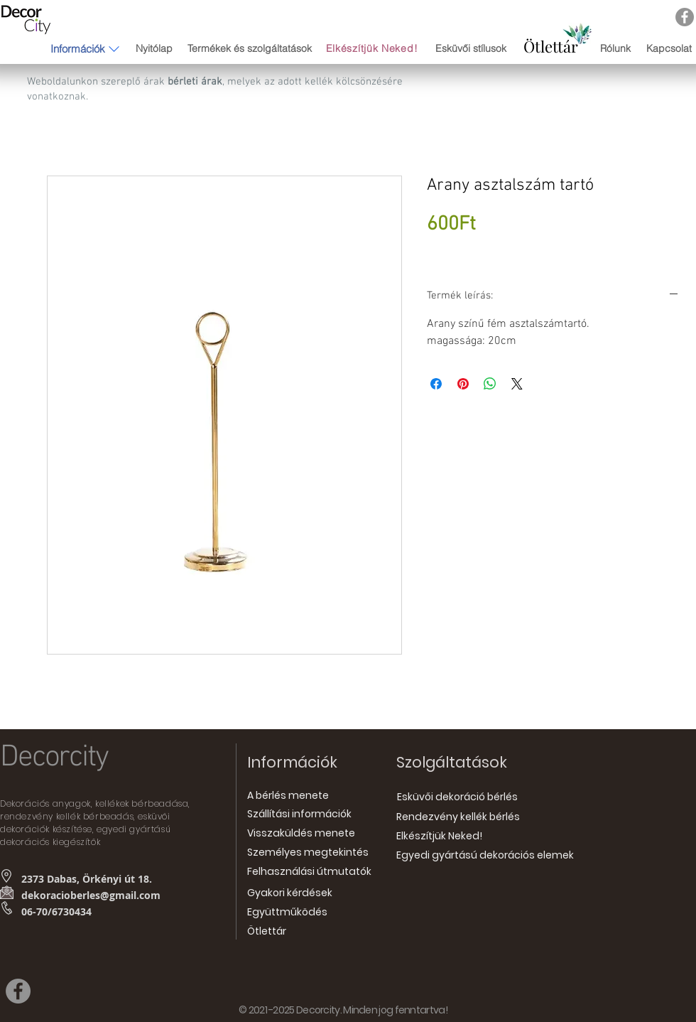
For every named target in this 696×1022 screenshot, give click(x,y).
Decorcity (54, 757)
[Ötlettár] (551, 46)
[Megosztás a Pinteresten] (463, 383)
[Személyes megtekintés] (308, 853)
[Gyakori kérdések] (289, 893)
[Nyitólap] (153, 48)
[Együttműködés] (287, 913)
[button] (78, 48)
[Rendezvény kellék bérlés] (458, 817)
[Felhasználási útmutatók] (309, 872)
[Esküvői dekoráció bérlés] (457, 797)
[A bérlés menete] (288, 796)
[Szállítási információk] (299, 814)
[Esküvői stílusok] (470, 49)
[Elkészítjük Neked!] (373, 48)
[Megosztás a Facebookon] (436, 383)
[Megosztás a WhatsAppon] (490, 383)
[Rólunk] (615, 48)
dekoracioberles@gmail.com (91, 895)
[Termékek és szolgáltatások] (249, 48)
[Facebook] (684, 17)
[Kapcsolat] (668, 48)
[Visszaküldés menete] (301, 834)
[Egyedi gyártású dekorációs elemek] (485, 856)
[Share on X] (517, 383)
